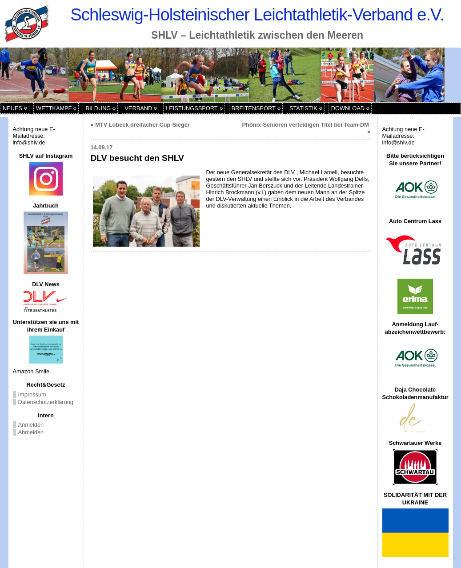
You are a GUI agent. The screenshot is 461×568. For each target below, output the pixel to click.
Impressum (32, 394)
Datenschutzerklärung (45, 402)
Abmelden (31, 432)
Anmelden (31, 424)
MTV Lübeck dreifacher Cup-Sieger (142, 124)
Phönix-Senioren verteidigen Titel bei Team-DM (306, 124)
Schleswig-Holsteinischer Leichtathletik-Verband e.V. (257, 14)
